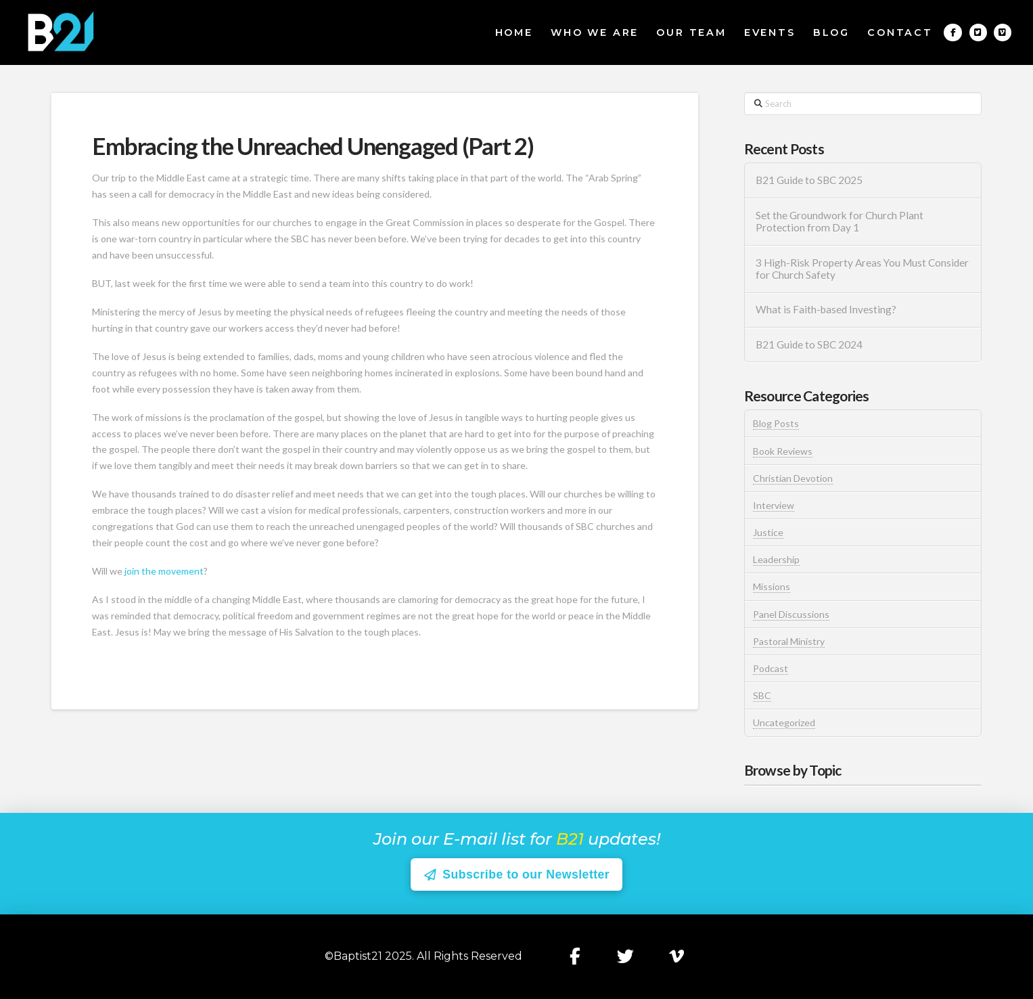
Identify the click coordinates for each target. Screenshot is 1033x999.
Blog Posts (776, 423)
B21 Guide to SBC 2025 (809, 180)
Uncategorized (784, 722)
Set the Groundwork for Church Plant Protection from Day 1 (839, 221)
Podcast (770, 668)
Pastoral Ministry (789, 641)
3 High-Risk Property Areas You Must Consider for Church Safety (862, 269)
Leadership (776, 559)
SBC (762, 695)
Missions (771, 586)
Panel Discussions (791, 614)
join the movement (164, 571)
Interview (773, 505)
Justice (768, 532)
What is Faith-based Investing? (826, 309)
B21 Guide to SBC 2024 (809, 344)
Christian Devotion (793, 478)
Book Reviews (782, 451)
